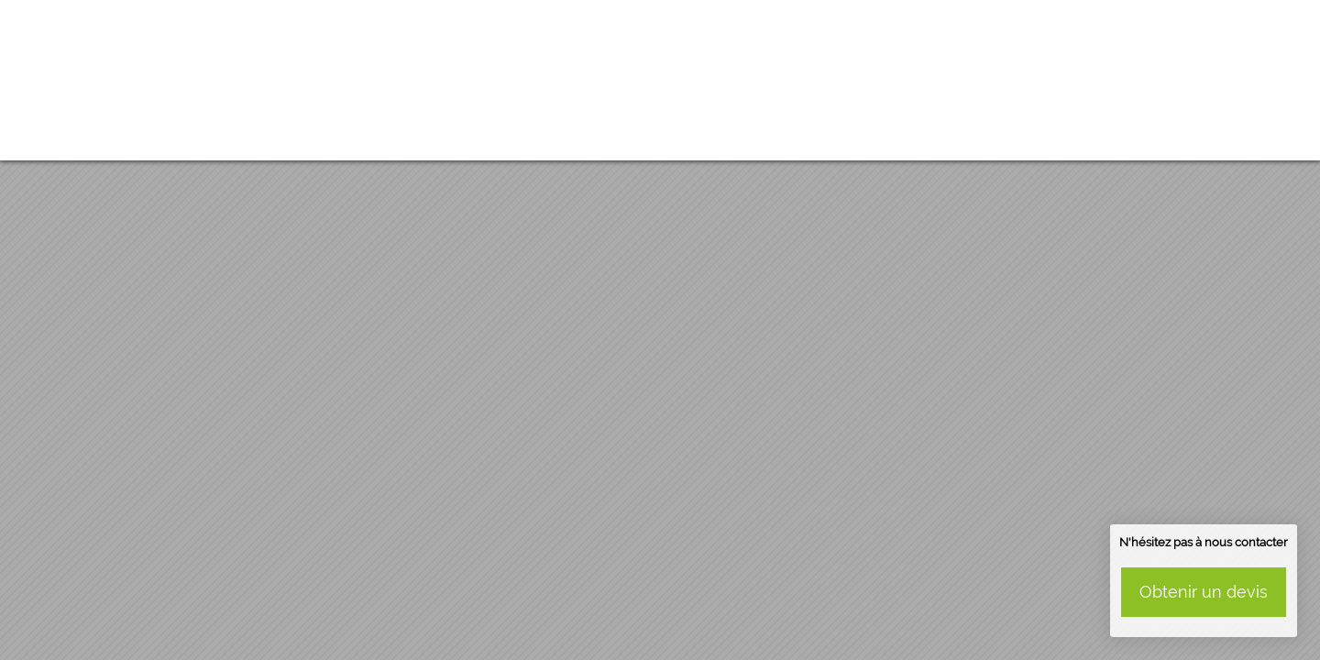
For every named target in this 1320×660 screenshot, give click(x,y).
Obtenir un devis (1203, 591)
